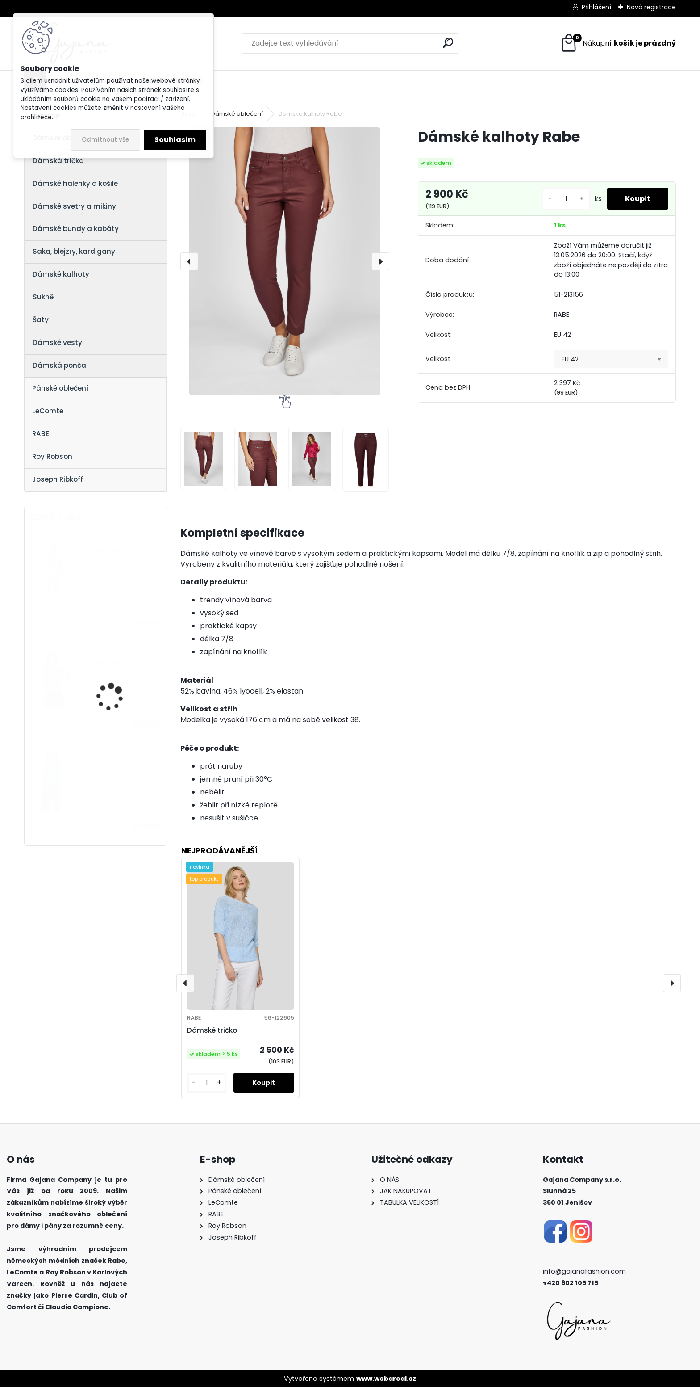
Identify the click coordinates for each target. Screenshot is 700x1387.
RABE (40, 433)
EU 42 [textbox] (570, 359)
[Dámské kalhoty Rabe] (284, 261)
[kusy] (566, 198)
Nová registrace (651, 7)
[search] (448, 43)
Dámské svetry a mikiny (74, 206)
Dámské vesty (57, 342)
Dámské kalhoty (61, 274)
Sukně (43, 297)
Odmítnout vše (105, 139)
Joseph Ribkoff (57, 479)
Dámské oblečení (237, 113)
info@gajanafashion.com (584, 1271)
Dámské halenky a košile (75, 183)
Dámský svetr (104, 550)
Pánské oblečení (60, 388)
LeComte (47, 411)
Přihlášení (596, 7)
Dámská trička (58, 160)
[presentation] (189, 261)
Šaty (41, 319)
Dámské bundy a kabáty (76, 228)
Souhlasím (175, 139)
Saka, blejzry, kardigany (74, 251)
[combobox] (611, 359)
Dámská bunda (107, 765)
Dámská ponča (59, 365)
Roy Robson (52, 456)
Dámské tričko (212, 1030)
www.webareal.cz (386, 1378)
